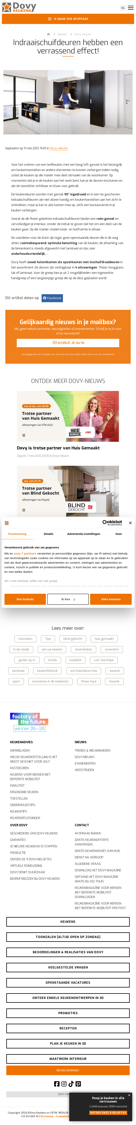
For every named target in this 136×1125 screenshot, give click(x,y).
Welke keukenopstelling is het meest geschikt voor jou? (33, 759)
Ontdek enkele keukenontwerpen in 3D (68, 998)
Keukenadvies (21, 741)
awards (115, 670)
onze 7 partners (25, 553)
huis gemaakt (104, 638)
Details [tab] (48, 533)
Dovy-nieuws (83, 35)
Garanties (18, 840)
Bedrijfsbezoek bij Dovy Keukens (35, 879)
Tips (48, 638)
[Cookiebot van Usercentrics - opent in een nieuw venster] (105, 523)
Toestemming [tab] (17, 533)
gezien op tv (27, 659)
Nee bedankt (25, 599)
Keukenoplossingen (25, 818)
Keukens (68, 922)
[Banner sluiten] (130, 523)
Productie (18, 853)
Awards (114, 681)
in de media (21, 649)
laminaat (18, 670)
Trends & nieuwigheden (92, 750)
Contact (82, 824)
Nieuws (62, 35)
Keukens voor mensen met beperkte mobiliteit (30, 776)
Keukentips (18, 811)
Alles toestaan (111, 599)
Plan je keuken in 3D (68, 1044)
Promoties (68, 1013)
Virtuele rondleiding (26, 866)
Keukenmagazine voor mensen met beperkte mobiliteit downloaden (98, 892)
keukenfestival (47, 670)
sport (16, 681)
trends (52, 659)
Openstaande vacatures (68, 983)
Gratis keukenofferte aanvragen (92, 842)
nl (123, 8)
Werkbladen (20, 750)
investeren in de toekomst (50, 681)
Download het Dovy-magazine (98, 870)
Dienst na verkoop (89, 857)
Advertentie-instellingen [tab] (83, 533)
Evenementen (85, 763)
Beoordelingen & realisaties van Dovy (68, 952)
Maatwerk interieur (68, 1059)
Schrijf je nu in (68, 357)
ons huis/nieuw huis (83, 670)
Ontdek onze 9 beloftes (108, 1112)
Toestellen (18, 798)
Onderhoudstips (22, 805)
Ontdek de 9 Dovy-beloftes (31, 859)
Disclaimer (47, 1116)
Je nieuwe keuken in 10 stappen (33, 846)
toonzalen (25, 638)
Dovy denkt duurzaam (27, 872)
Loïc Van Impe (104, 659)
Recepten (68, 1028)
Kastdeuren (19, 768)
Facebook (52, 299)
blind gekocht (73, 638)
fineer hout (89, 681)
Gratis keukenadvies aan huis (97, 851)
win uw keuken (52, 649)
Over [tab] (118, 533)
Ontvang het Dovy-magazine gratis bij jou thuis (96, 879)
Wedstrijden (84, 770)
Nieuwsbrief (68, 1070)
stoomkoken (83, 649)
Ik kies (68, 599)
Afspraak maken (88, 833)
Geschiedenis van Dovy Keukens (34, 833)
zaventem (112, 649)
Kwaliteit (17, 785)
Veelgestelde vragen (68, 967)
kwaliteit (75, 659)
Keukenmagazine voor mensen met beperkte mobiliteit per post (100, 905)
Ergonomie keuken (24, 792)
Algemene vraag (88, 864)
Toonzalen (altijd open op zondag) (68, 937)
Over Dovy (18, 824)
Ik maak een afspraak (67, 19)
